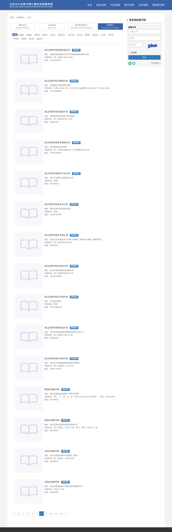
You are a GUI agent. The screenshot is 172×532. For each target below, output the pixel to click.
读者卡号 (132, 27)
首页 (89, 6)
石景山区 (61, 35)
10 (51, 514)
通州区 (87, 35)
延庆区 (39, 39)
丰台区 (52, 35)
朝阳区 (37, 35)
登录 (144, 57)
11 (56, 514)
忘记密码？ (156, 63)
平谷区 (16, 39)
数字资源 (129, 6)
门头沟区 (71, 35)
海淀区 (45, 35)
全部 (15, 35)
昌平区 (111, 35)
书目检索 (115, 6)
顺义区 (95, 35)
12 (62, 514)
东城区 (21, 35)
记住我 (132, 52)
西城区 (29, 35)
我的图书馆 (158, 6)
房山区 (80, 35)
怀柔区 (24, 39)
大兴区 (103, 35)
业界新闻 (143, 6)
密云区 (32, 39)
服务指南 (101, 6)
